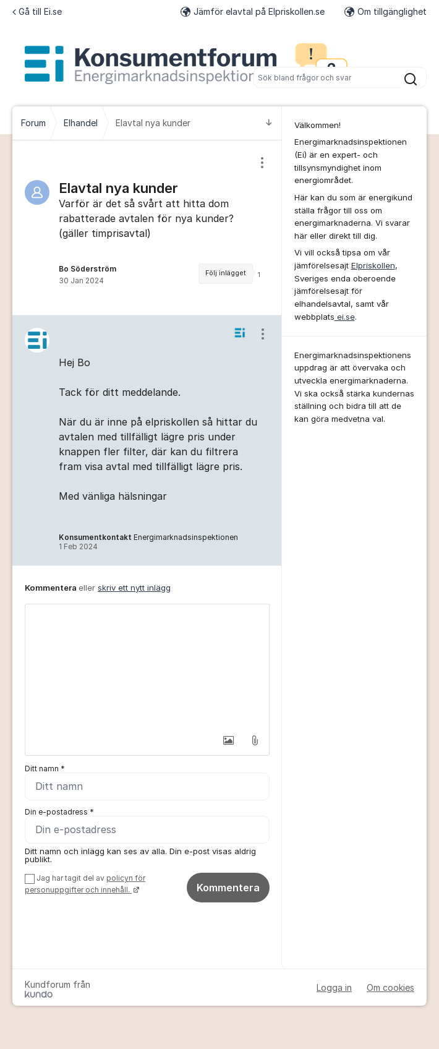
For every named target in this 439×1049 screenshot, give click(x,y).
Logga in (334, 987)
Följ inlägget (225, 273)
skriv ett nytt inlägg (134, 588)
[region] (147, 227)
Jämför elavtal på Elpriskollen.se (253, 11)
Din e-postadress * (59, 811)
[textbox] (147, 666)
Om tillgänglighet (385, 11)
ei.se (345, 317)
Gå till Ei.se (37, 11)
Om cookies (390, 987)
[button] (229, 740)
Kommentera (228, 887)
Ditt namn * (45, 768)
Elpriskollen (373, 265)
